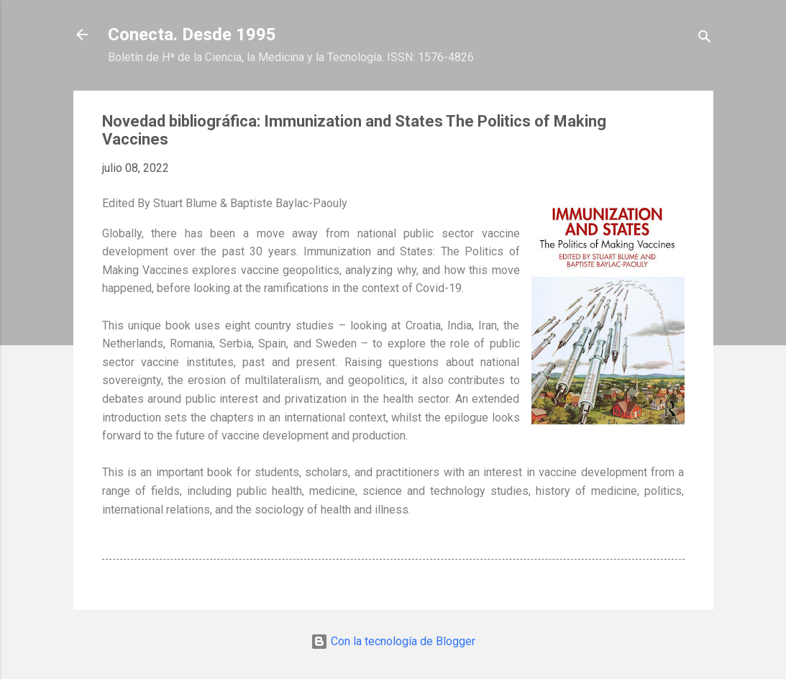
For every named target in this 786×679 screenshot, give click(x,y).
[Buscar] (704, 39)
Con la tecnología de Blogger (393, 641)
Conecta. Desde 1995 (192, 34)
